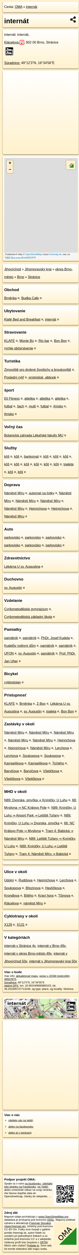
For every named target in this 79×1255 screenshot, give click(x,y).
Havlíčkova (53, 888)
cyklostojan (12, 682)
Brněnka (10, 298)
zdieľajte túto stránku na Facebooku (28, 1185)
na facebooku (33, 1183)
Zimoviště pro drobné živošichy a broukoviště (37, 369)
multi (32, 406)
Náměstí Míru (14, 493)
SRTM (44, 1242)
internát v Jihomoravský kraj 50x (53, 961)
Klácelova (14, 42)
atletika (29, 398)
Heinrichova (38, 508)
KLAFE (9, 341)
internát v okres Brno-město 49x (28, 953)
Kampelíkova (14, 763)
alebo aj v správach (19, 1132)
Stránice (34, 277)
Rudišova (26, 880)
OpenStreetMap (33, 254)
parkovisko (12, 537)
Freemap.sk (55, 254)
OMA (18, 7)
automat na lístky (41, 493)
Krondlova (11, 895)
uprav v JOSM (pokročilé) (54, 976)
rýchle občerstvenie (18, 348)
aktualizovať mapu (27, 976)
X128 (8, 924)
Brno (20, 277)
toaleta (68, 464)
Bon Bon (60, 341)
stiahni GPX (11, 985)
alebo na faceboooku (20, 1126)
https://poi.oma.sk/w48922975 (20, 257)
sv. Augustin (13, 588)
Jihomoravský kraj (38, 269)
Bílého (28, 895)
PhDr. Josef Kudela (55, 638)
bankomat (31, 456)
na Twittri (43, 1186)
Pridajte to (33, 1245)
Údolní (9, 880)
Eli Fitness (12, 398)
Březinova (33, 888)
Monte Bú (26, 341)
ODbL (50, 1219)
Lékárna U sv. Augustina (22, 566)
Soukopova (31, 756)
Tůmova (64, 895)
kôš (6, 456)
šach (20, 406)
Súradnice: (12, 63)
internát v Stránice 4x (20, 946)
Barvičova (11, 771)
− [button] (10, 170)
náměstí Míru (33, 903)
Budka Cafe (30, 298)
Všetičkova (51, 771)
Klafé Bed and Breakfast (22, 319)
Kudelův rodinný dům (20, 645)
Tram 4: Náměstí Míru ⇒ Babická (43, 854)
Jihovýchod (12, 269)
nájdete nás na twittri (20, 1120)
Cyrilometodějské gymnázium (26, 609)
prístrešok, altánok (42, 377)
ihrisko (58, 406)
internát (31, 7)
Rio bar (44, 341)
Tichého (58, 763)
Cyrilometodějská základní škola (28, 617)
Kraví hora (46, 895)
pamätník (11, 638)
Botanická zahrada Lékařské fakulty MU (33, 435)
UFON (9, 653)
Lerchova (62, 748)
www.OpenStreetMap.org (53, 1216)
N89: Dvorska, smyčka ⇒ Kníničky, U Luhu (35, 800)
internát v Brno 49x (52, 946)
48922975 (10, 979)
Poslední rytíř (14, 377)
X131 (21, 924)
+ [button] (10, 163)
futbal (8, 406)
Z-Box (41, 703)
